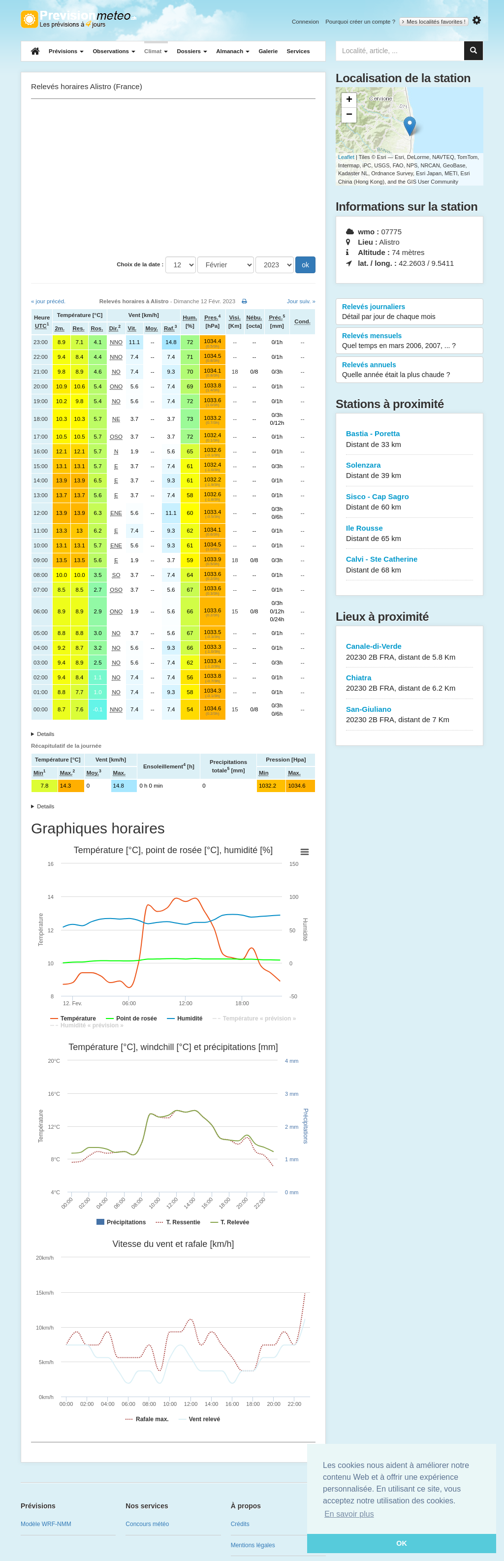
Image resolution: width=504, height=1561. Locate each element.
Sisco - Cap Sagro (409, 502)
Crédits (240, 1524)
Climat (156, 51)
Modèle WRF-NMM (46, 1524)
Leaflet (346, 157)
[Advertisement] (173, 178)
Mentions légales (253, 1545)
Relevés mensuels (409, 341)
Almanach (233, 51)
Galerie (268, 51)
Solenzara (409, 471)
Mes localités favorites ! (434, 22)
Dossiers (192, 51)
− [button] (349, 115)
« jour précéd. (48, 301)
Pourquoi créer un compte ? (360, 22)
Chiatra (409, 683)
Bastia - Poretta (409, 439)
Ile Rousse (409, 534)
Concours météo (147, 1524)
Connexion (305, 22)
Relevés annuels (409, 370)
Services (298, 51)
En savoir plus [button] (349, 1514)
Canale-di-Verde (409, 652)
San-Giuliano (409, 715)
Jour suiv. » (301, 301)
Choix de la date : (140, 264)
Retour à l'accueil (78, 19)
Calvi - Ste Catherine (409, 565)
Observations (114, 51)
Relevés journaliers (409, 312)
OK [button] (401, 1543)
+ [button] (349, 100)
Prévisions (66, 51)
